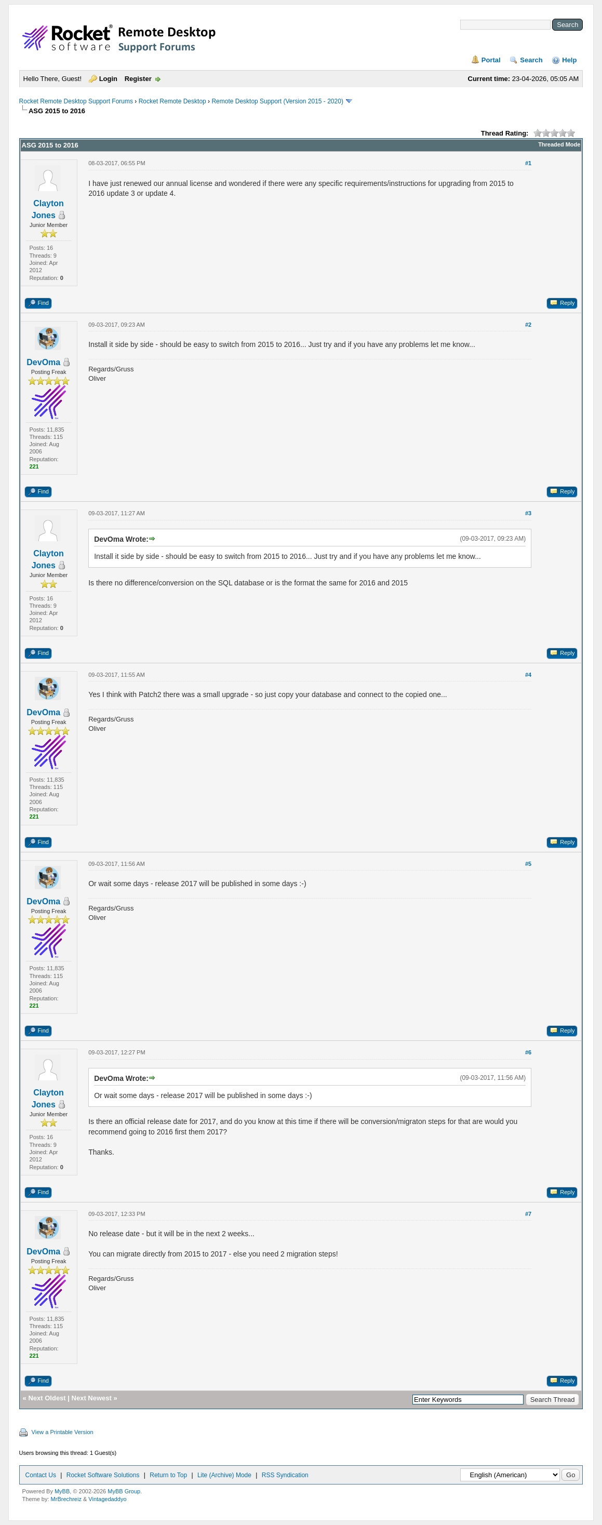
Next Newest (92, 1398)
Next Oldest (46, 1398)
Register (138, 79)
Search (531, 60)
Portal (491, 60)
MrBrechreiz (66, 1499)
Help (569, 60)
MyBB (62, 1491)
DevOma (43, 362)
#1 (528, 163)
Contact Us (40, 1475)
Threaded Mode (559, 144)
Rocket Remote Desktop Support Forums (76, 101)
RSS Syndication (285, 1475)
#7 (528, 1214)
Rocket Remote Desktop (172, 101)
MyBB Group (124, 1491)
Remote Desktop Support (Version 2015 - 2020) (277, 101)
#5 (528, 864)
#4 (528, 675)
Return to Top (168, 1475)
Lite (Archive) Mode (224, 1475)
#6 (528, 1052)
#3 (528, 513)
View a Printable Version (62, 1432)
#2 (528, 325)
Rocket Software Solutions (103, 1475)
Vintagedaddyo (107, 1499)
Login (108, 79)
